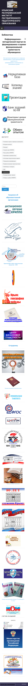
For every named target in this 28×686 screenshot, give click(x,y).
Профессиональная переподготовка (11, 164)
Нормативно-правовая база (9, 155)
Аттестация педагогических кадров (11, 158)
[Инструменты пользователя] (25, 39)
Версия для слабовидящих (7, 684)
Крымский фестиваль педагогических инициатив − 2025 (13, 264)
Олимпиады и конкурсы (8, 166)
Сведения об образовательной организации (13, 197)
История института (7, 144)
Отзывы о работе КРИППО (9, 177)
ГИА (4, 169)
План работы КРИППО (8, 152)
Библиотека (6, 172)
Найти (5, 189)
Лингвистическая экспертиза (13, 483)
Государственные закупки (9, 175)
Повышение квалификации (9, 161)
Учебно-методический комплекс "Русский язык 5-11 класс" (13, 600)
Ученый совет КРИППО (8, 150)
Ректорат (5, 147)
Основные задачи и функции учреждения (13, 141)
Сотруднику (13, 345)
